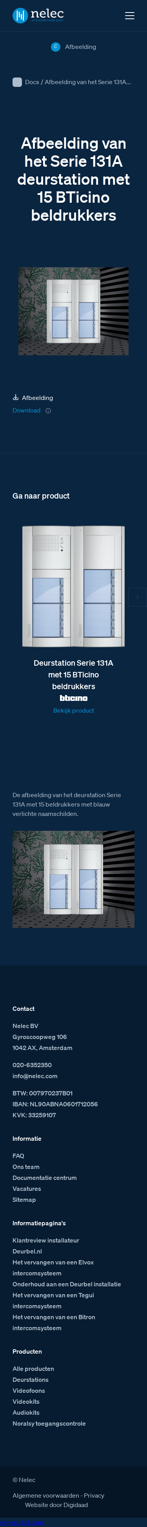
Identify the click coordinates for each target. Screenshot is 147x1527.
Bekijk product (73, 710)
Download (26, 410)
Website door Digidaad (56, 1505)
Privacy (94, 1495)
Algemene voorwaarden (46, 1495)
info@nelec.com (35, 1076)
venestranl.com (21, 1522)
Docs (32, 82)
